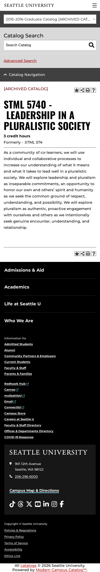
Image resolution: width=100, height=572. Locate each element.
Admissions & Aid (24, 270)
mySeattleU (13, 395)
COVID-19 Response (18, 437)
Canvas (9, 389)
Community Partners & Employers (30, 356)
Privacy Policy (14, 536)
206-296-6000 (26, 476)
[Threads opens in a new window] (20, 504)
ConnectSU (12, 407)
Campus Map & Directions (34, 490)
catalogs (29, 565)
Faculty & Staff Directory (22, 425)
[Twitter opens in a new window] (29, 504)
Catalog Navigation (27, 74)
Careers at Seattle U (19, 419)
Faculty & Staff (15, 368)
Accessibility (13, 549)
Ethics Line (12, 556)
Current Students (17, 362)
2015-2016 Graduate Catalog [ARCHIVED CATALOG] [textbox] (51, 19)
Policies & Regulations (20, 530)
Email (8, 401)
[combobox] (50, 19)
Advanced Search (20, 61)
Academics (16, 287)
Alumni (9, 350)
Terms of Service (16, 543)
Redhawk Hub (14, 383)
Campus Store (14, 413)
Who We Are (18, 320)
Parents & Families (18, 373)
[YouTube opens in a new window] (38, 504)
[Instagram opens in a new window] (54, 504)
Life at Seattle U (22, 303)
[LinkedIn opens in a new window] (46, 504)
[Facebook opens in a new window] (62, 504)
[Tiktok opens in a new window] (12, 504)
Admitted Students (18, 344)
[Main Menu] (94, 5)
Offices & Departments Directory (28, 431)
